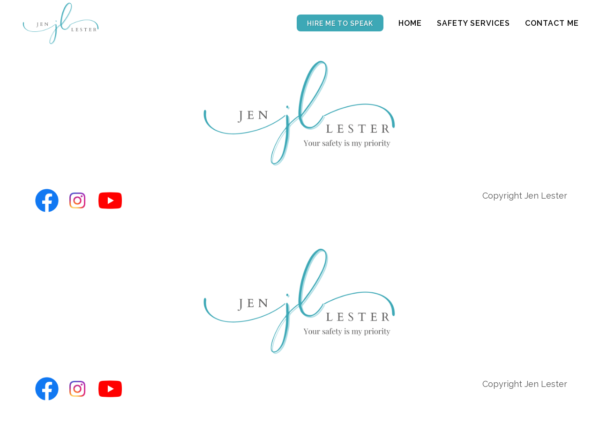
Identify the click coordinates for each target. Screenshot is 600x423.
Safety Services (473, 23)
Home (410, 23)
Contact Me (552, 23)
